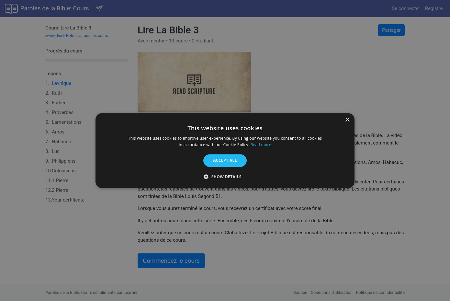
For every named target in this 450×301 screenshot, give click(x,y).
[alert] (225, 150)
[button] (225, 176)
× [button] (347, 120)
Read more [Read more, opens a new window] (261, 144)
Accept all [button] (225, 160)
